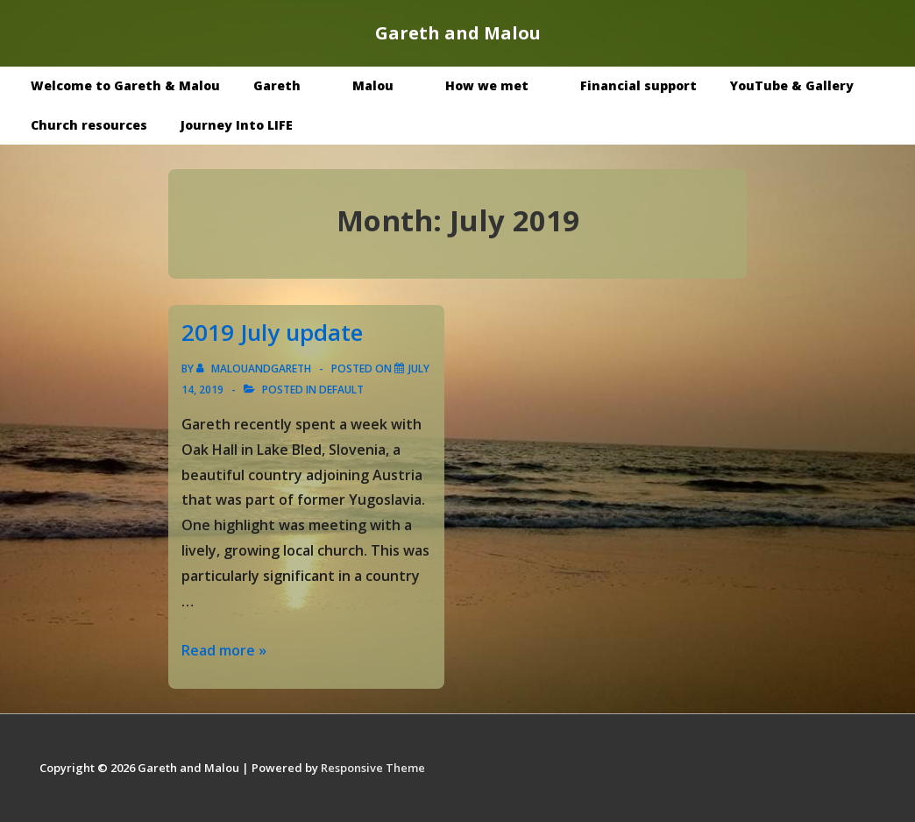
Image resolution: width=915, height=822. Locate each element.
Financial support (638, 85)
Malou (385, 85)
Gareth (289, 85)
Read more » (223, 650)
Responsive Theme (373, 768)
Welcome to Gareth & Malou (125, 85)
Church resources (89, 125)
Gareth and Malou (458, 33)
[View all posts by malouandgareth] (255, 368)
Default (341, 389)
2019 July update (272, 332)
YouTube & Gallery (804, 85)
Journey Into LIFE (237, 125)
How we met (499, 85)
